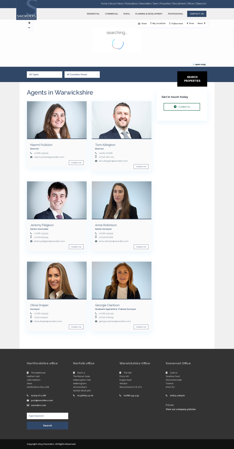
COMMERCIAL (111, 14)
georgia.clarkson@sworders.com (115, 321)
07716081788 (106, 237)
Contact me (76, 162)
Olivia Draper (39, 305)
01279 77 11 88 (38, 395)
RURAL (127, 14)
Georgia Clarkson (107, 305)
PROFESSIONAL (175, 14)
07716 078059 (106, 317)
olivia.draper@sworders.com (48, 321)
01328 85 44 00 (85, 395)
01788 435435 (41, 153)
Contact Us (197, 14)
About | (113, 3)
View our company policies (181, 409)
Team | (156, 3)
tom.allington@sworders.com (113, 161)
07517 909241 (41, 317)
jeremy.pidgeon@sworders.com (49, 241)
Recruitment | (180, 3)
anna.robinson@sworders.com (114, 241)
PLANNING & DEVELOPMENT (149, 14)
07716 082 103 (106, 157)
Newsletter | (146, 3)
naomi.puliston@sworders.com (49, 157)
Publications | (132, 3)
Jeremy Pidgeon (42, 225)
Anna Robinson (106, 225)
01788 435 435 (106, 313)
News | (121, 3)
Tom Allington (105, 145)
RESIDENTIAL (93, 14)
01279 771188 (106, 153)
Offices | (191, 3)
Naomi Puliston (41, 145)
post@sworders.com (42, 400)
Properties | (166, 3)
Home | (105, 3)
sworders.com (38, 405)
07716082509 (41, 237)
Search (47, 425)
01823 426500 (177, 395)
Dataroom (201, 3)
